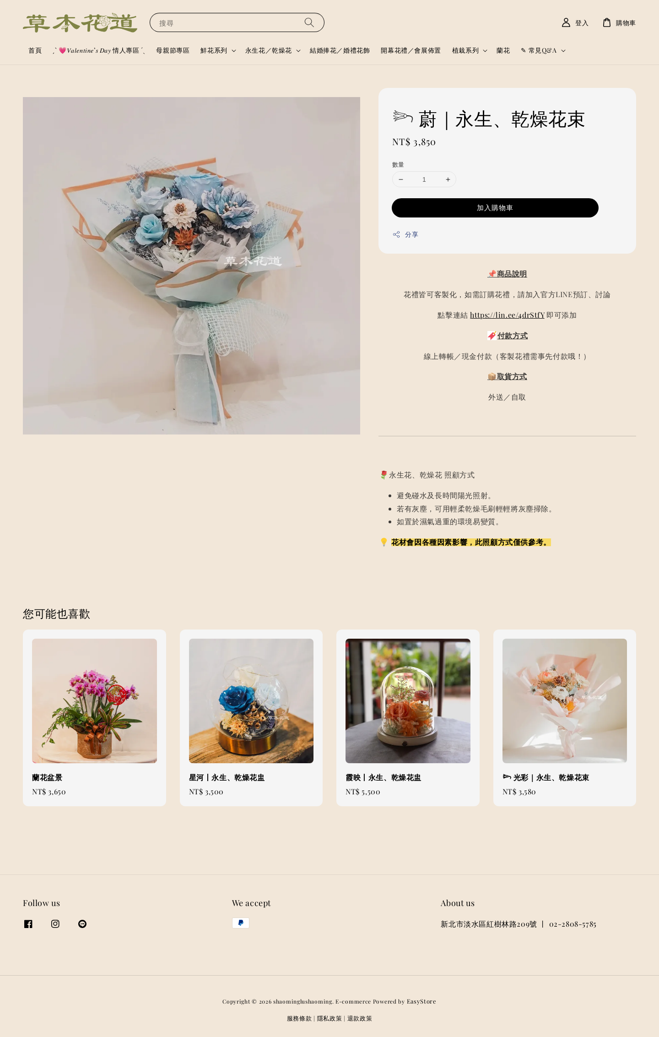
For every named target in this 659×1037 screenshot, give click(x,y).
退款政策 (360, 1018)
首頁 (35, 50)
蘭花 (503, 50)
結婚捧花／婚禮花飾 (340, 50)
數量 (398, 164)
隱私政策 (329, 1018)
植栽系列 (465, 50)
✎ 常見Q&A (538, 50)
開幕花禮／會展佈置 (411, 50)
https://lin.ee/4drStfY (507, 315)
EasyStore (422, 1001)
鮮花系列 (213, 50)
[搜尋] (309, 22)
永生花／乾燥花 (268, 50)
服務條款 (299, 1018)
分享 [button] (405, 234)
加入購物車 (495, 207)
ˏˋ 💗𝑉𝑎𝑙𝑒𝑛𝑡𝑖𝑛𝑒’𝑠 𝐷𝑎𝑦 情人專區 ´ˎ (99, 50)
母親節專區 (172, 50)
